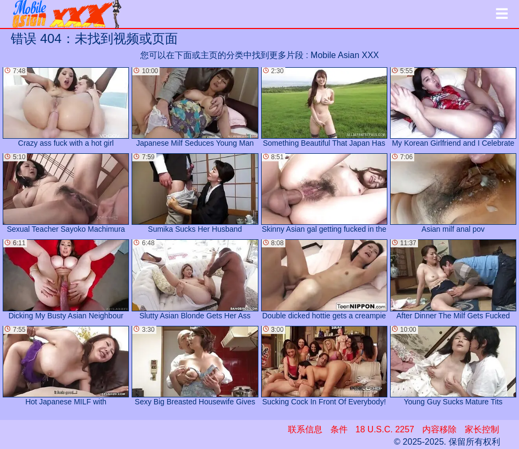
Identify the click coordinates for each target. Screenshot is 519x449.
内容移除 (439, 429)
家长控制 (482, 429)
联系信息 (305, 429)
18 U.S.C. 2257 (385, 429)
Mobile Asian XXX (345, 55)
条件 (339, 429)
